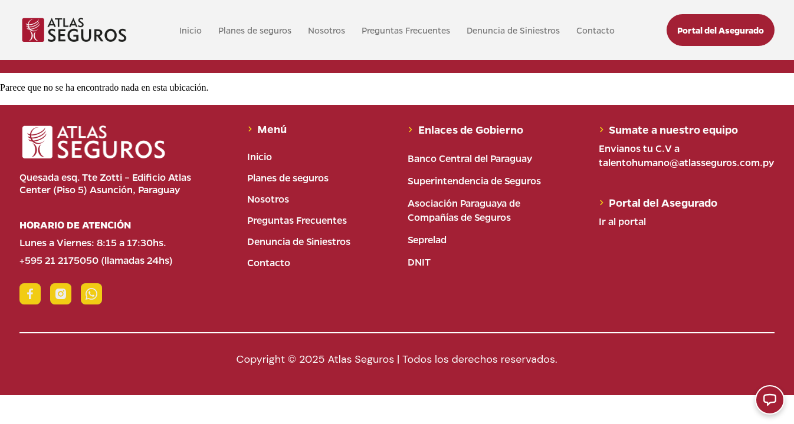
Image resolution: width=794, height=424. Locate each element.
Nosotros (326, 30)
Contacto (595, 30)
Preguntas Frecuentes (406, 30)
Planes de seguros (254, 30)
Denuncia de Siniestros (513, 30)
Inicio (190, 30)
